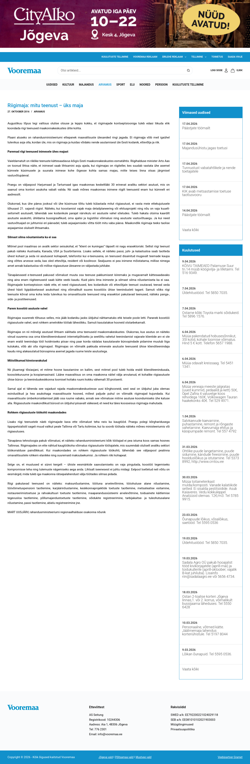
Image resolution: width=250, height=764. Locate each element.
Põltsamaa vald (124, 757)
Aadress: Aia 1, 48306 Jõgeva (108, 724)
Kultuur (68, 84)
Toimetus (217, 56)
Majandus (86, 84)
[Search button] (188, 70)
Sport (120, 84)
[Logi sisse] (219, 70)
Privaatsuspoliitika (183, 729)
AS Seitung (96, 715)
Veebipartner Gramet (228, 757)
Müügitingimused (182, 724)
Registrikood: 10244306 (104, 720)
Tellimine (199, 57)
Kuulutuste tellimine (115, 56)
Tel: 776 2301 (98, 729)
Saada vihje (235, 56)
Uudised (51, 84)
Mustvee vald (145, 757)
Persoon (161, 84)
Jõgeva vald (104, 757)
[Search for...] (121, 70)
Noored (145, 84)
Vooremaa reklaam (145, 56)
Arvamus (105, 84)
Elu (132, 84)
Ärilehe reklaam (175, 57)
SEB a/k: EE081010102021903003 (193, 720)
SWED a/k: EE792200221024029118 (194, 715)
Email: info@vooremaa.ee (105, 734)
